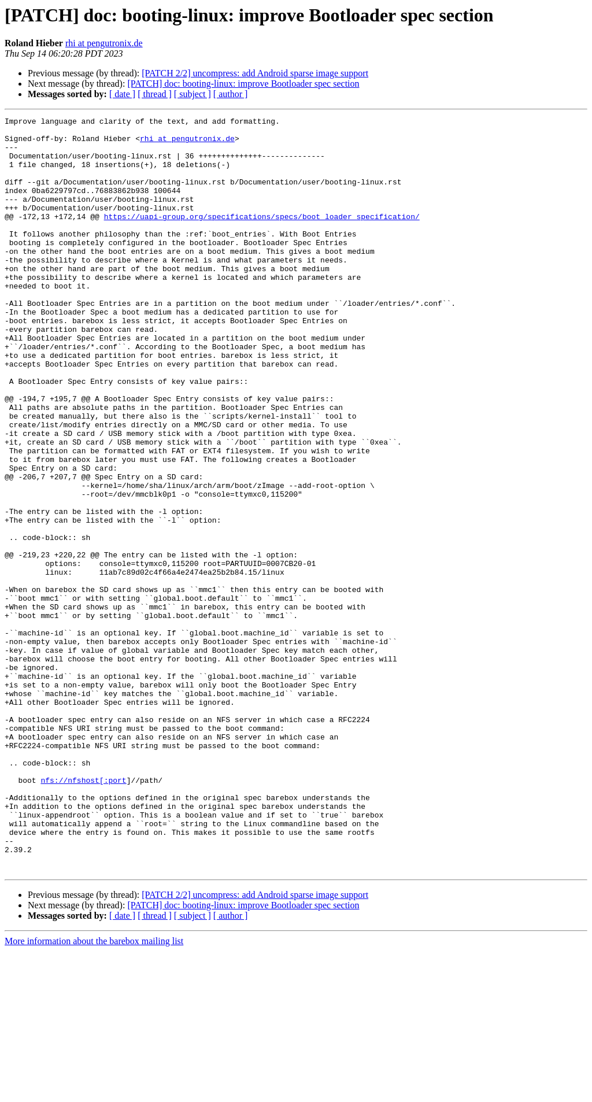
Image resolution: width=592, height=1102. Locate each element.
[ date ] (122, 94)
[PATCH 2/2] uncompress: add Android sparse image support (255, 73)
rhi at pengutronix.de (104, 43)
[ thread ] (155, 94)
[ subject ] (192, 94)
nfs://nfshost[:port (83, 913)
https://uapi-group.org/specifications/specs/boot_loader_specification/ (262, 237)
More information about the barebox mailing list (94, 1092)
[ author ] (230, 94)
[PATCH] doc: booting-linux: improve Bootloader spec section (243, 83)
